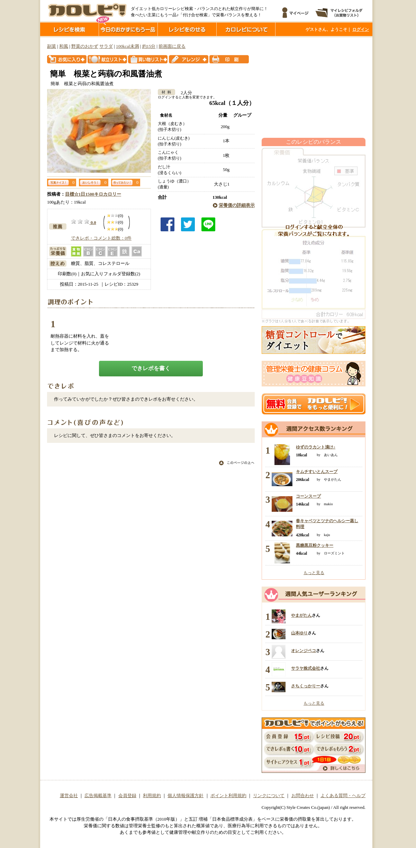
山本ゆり (299, 633)
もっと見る (314, 573)
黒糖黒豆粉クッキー (314, 545)
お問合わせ (302, 795)
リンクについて (268, 795)
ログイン (360, 29)
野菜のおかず (84, 46)
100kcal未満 (127, 46)
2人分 (184, 92)
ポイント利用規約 (228, 795)
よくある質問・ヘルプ (342, 795)
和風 (63, 46)
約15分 (149, 46)
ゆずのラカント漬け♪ (315, 447)
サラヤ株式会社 (305, 668)
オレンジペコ (303, 651)
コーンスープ (308, 496)
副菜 (51, 46)
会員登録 (127, 795)
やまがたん (301, 615)
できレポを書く (151, 368)
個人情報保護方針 (186, 795)
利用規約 (152, 795)
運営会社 (69, 795)
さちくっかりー (305, 686)
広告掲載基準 (97, 795)
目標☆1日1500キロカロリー (93, 194)
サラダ (106, 46)
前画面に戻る (172, 46)
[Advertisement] (313, 87)
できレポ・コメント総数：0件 (101, 238)
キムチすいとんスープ (316, 472)
